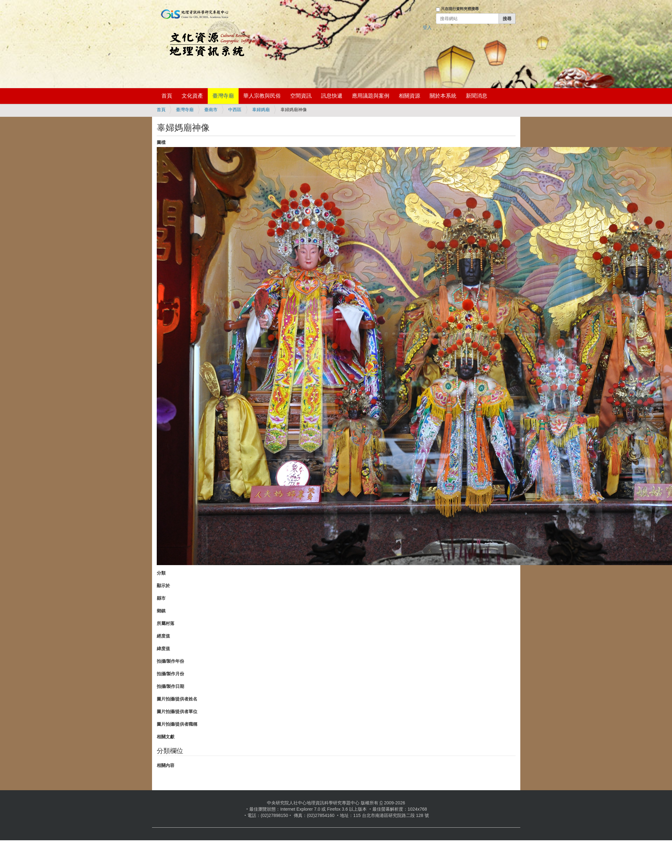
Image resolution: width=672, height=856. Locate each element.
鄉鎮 (161, 610)
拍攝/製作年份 (170, 661)
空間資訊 (301, 96)
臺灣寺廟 (223, 96)
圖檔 (161, 142)
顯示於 (163, 585)
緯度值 (163, 648)
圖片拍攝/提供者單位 (177, 711)
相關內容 (165, 765)
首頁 (166, 96)
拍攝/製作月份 (170, 673)
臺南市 (210, 109)
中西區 (234, 109)
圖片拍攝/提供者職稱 (177, 724)
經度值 (163, 635)
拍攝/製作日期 (170, 686)
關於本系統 (443, 96)
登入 (427, 27)
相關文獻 (165, 736)
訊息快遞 (331, 96)
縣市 (161, 598)
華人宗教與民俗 (262, 96)
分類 (161, 572)
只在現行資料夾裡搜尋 (460, 9)
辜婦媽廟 (261, 109)
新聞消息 (476, 96)
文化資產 (192, 96)
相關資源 (409, 96)
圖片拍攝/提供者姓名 (177, 698)
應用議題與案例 (370, 96)
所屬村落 (165, 623)
